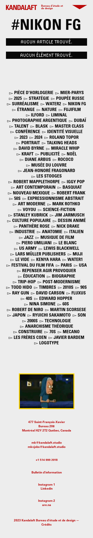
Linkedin (47, 488)
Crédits (46, 524)
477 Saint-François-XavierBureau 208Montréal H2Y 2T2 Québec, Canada (46, 426)
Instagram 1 (46, 484)
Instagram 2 (46, 501)
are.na (46, 505)
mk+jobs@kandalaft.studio (46, 447)
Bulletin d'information (46, 472)
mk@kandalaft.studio (46, 442)
